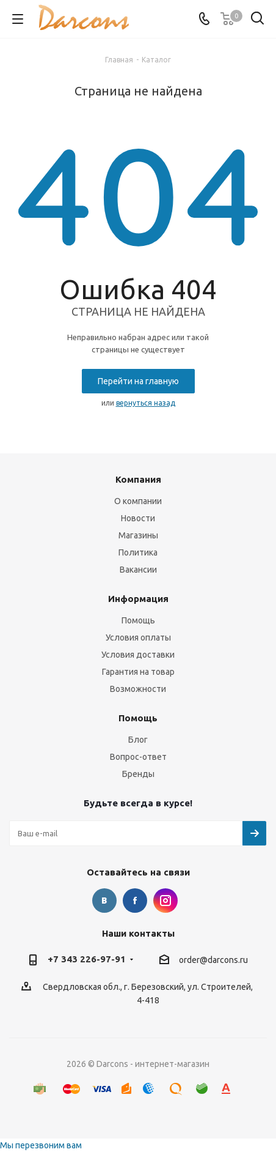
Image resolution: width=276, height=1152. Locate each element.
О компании (138, 501)
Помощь (138, 620)
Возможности (138, 689)
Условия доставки (138, 655)
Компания (138, 479)
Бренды (138, 774)
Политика (138, 552)
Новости (138, 518)
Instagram (165, 900)
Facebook (135, 900)
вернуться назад (145, 403)
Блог (138, 740)
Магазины (138, 535)
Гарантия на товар (138, 672)
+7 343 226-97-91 (87, 959)
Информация (138, 598)
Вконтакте (104, 900)
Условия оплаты (138, 637)
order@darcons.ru (213, 960)
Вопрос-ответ (138, 757)
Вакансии (138, 569)
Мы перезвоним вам (41, 1145)
